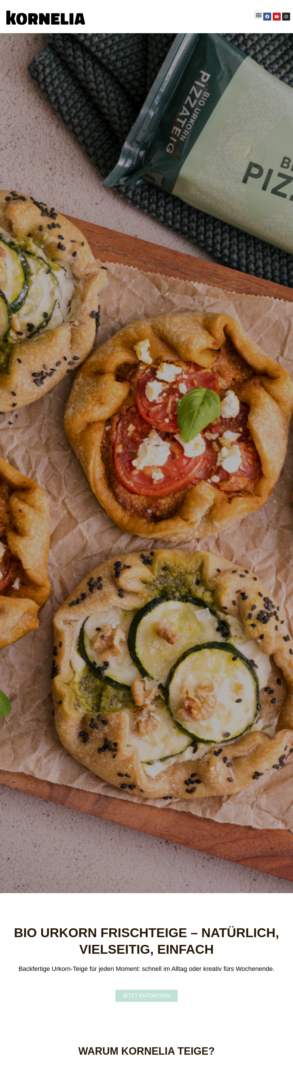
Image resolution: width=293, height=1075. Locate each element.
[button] (258, 15)
